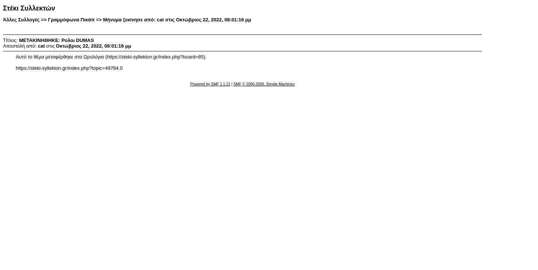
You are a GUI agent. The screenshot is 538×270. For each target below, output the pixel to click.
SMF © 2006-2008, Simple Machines (264, 84)
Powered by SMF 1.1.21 (210, 84)
